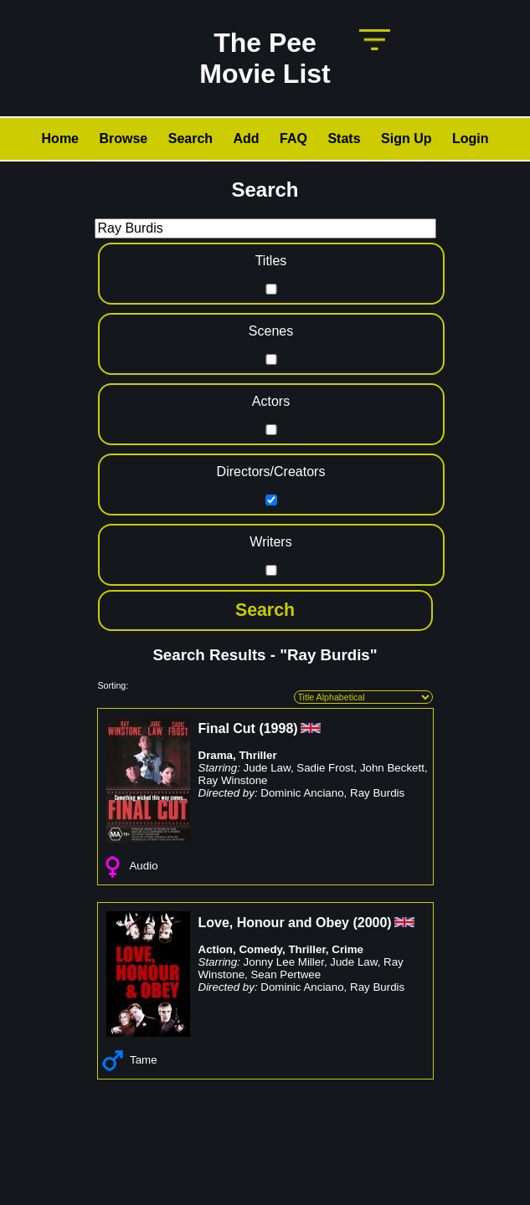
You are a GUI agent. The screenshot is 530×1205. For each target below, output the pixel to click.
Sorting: (113, 685)
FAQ (293, 138)
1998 (279, 728)
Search (190, 138)
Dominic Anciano (301, 793)
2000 (373, 922)
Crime (347, 949)
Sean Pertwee (285, 974)
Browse (123, 138)
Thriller (257, 755)
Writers (270, 542)
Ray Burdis (377, 793)
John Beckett (392, 767)
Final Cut (226, 728)
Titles (271, 261)
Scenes (271, 331)
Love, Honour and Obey (273, 922)
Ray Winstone (233, 780)
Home (60, 138)
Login (470, 138)
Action (215, 949)
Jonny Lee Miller (284, 962)
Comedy (260, 949)
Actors (271, 401)
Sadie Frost (324, 767)
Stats (343, 138)
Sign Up (406, 138)
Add (247, 138)
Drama (216, 755)
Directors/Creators (271, 471)
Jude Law (267, 767)
